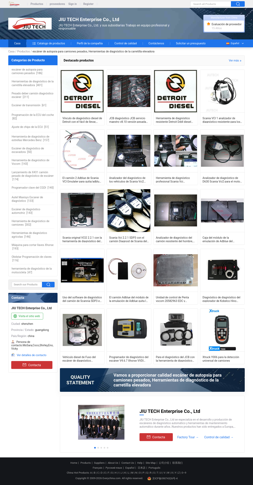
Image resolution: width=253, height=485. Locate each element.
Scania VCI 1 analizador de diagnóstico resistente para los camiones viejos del (221, 120)
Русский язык (114, 468)
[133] (27, 199)
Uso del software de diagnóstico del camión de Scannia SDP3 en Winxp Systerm (82, 299)
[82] (33, 116)
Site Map (151, 463)
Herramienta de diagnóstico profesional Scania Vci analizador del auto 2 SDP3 (173, 179)
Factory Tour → (188, 437)
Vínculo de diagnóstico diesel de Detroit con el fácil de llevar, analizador (82, 120)
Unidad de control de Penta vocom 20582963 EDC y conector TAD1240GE (172, 299)
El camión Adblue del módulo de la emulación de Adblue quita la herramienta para (129, 299)
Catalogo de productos (48, 43)
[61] (29, 105)
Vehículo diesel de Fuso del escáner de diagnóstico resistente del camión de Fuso (80, 359)
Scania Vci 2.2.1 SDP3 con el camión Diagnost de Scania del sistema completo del (128, 239)
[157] (30, 138)
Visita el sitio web (26, 316)
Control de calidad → (218, 437)
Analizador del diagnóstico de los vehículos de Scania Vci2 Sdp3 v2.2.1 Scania (127, 179)
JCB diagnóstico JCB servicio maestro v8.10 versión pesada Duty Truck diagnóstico (127, 120)
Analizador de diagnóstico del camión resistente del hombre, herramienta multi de (174, 239)
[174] (33, 176)
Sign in (72, 4)
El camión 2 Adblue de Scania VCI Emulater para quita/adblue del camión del (81, 179)
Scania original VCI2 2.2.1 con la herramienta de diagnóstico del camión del (82, 239)
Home (73, 463)
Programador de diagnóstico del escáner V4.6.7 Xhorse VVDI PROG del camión (128, 359)
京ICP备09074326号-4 (162, 478)
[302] (30, 223)
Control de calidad (125, 43)
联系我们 (177, 463)
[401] (33, 83)
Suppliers (99, 463)
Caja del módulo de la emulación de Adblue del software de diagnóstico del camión (219, 239)
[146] (29, 234)
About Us (113, 463)
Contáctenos (156, 43)
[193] (33, 246)
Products (86, 463)
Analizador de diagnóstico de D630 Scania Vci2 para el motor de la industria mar (222, 179)
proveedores (57, 4)
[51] (30, 126)
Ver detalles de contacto (32, 355)
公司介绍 (164, 463)
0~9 (184, 472)
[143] (30, 162)
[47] (32, 270)
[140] (33, 187)
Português (154, 468)
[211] (32, 95)
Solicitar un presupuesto (191, 43)
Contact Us (127, 463)
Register (88, 4)
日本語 (141, 468)
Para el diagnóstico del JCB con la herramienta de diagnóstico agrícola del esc (175, 359)
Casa (17, 43)
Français (97, 468)
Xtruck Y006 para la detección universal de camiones (221, 359)
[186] (27, 71)
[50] (28, 150)
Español (232, 43)
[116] (32, 258)
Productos (37, 4)
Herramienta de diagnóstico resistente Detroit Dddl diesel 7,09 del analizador (173, 120)
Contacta (32, 365)
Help (139, 463)
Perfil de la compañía (90, 43)
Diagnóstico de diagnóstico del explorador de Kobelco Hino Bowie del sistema (221, 299)
